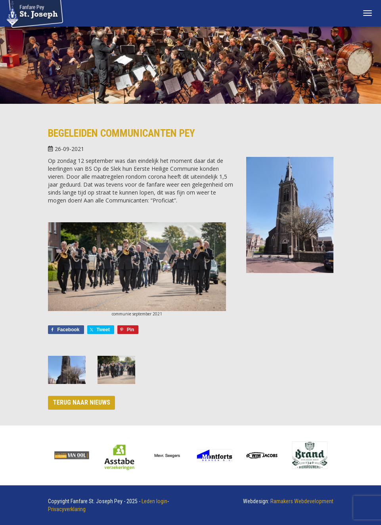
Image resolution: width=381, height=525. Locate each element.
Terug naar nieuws (81, 402)
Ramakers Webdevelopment (301, 501)
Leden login (154, 501)
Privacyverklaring (67, 509)
